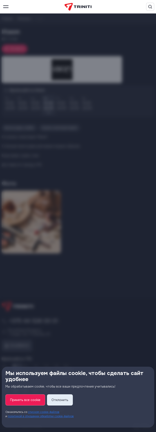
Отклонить (59, 400)
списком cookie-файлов (43, 412)
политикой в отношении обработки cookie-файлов (41, 416)
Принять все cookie (25, 400)
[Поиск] (150, 7)
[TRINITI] (78, 7)
